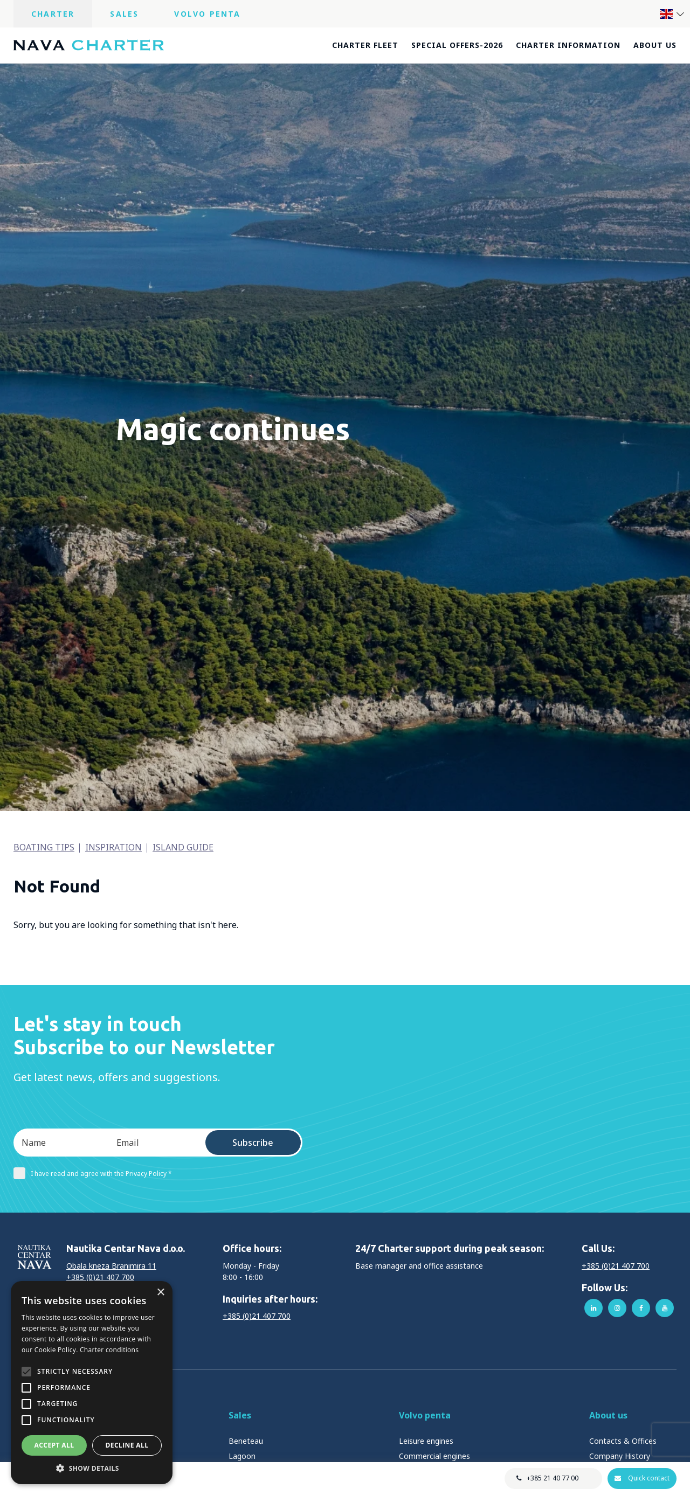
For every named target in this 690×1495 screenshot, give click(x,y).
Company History (619, 1456)
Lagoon (242, 1456)
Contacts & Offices (623, 1441)
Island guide (183, 847)
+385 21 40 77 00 (552, 1478)
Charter (52, 14)
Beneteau (246, 1441)
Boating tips (43, 847)
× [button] (160, 1293)
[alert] (91, 1382)
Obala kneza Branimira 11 (111, 1266)
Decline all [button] (127, 1445)
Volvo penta (425, 1415)
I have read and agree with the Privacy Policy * (92, 1173)
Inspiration (113, 847)
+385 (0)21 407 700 (100, 1277)
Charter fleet (365, 45)
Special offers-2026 (457, 45)
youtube (665, 1308)
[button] (92, 1468)
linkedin (593, 1308)
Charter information (568, 45)
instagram (617, 1308)
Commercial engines (434, 1456)
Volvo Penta (207, 14)
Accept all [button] (54, 1445)
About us (655, 45)
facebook (641, 1308)
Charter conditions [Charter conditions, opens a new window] (109, 1349)
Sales (124, 14)
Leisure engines (426, 1441)
